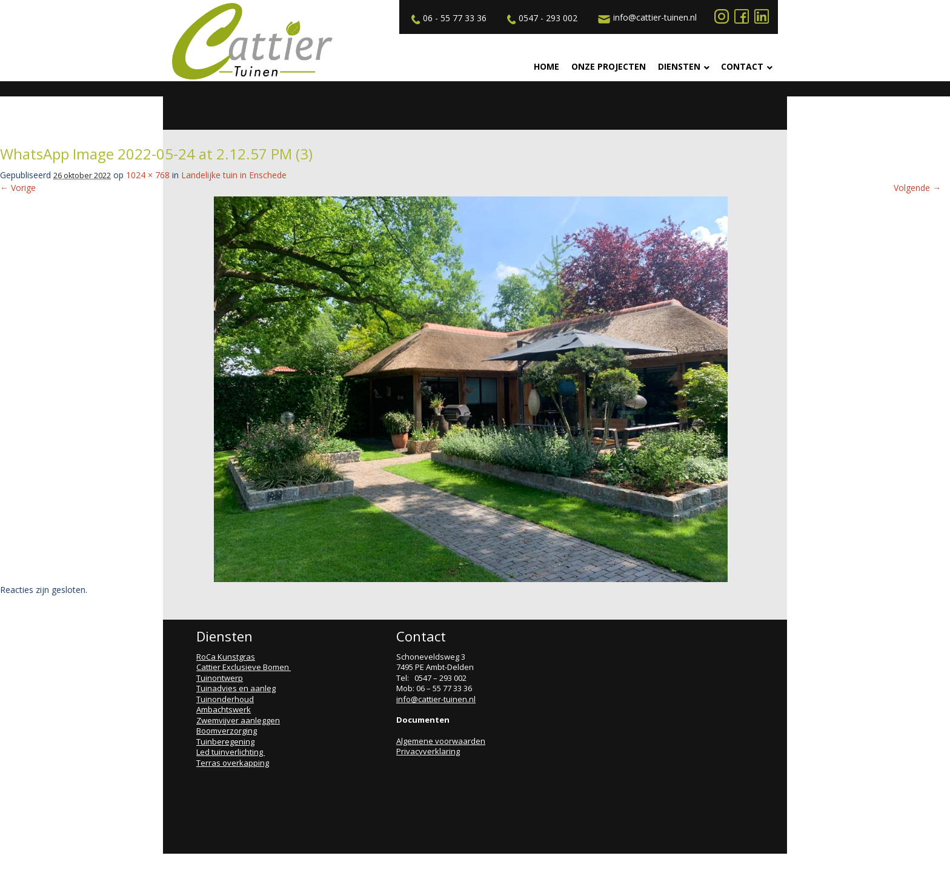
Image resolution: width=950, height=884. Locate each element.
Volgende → (917, 187)
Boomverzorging (226, 730)
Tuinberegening (225, 741)
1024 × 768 (148, 175)
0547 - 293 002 (540, 18)
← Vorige (18, 187)
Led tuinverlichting (230, 751)
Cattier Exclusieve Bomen (243, 666)
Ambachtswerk (223, 709)
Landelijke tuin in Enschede (234, 175)
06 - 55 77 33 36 (447, 18)
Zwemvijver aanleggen (238, 720)
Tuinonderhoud (225, 699)
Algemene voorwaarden (440, 740)
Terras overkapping (232, 762)
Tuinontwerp (219, 677)
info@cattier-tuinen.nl (646, 18)
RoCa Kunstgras (225, 656)
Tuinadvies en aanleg (236, 688)
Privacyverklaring (428, 751)
